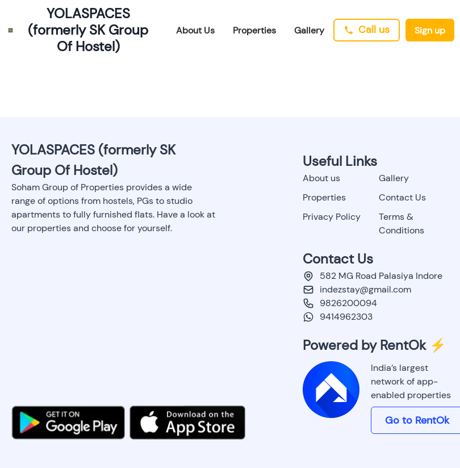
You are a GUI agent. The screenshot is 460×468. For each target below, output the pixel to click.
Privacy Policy (332, 217)
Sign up (430, 30)
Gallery (309, 30)
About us (321, 178)
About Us (195, 30)
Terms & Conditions (401, 223)
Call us (367, 29)
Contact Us (402, 197)
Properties (254, 30)
